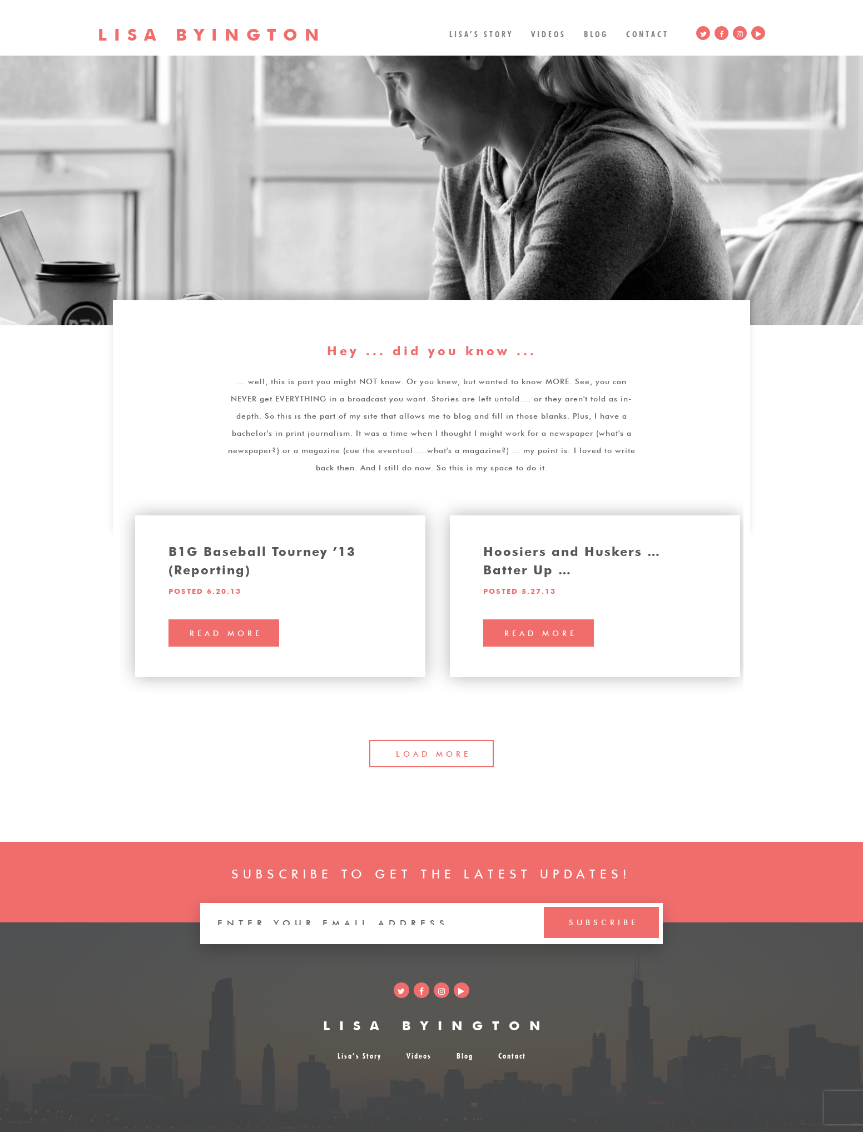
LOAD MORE (433, 753)
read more (226, 632)
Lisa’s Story (481, 33)
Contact (647, 33)
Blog (596, 33)
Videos (548, 33)
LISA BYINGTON (436, 1024)
